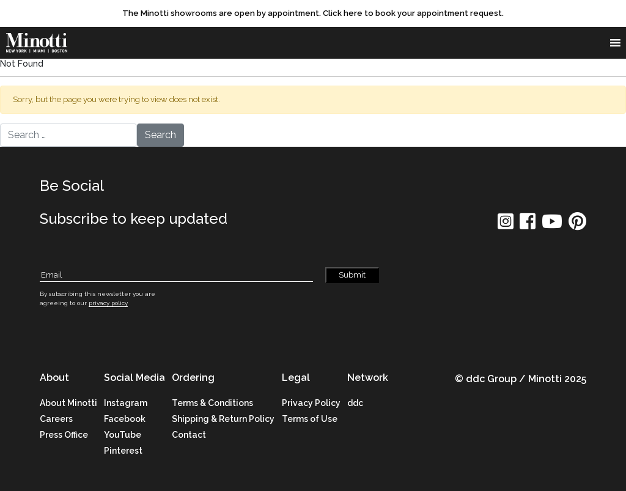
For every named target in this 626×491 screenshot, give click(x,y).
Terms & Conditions (212, 403)
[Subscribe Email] (176, 275)
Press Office (64, 435)
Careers (56, 419)
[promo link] (313, 13)
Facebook (124, 419)
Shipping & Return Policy (223, 419)
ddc (355, 403)
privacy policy (108, 303)
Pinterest (123, 451)
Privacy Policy (311, 403)
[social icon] (506, 225)
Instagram (125, 403)
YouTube (122, 435)
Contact (189, 435)
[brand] (39, 43)
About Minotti (68, 403)
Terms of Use (309, 419)
